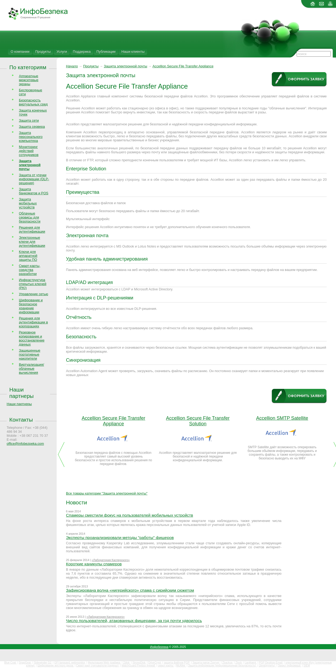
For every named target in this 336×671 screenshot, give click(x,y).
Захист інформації (289, 665)
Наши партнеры (21, 392)
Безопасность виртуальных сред (33, 102)
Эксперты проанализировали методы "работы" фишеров (120, 537)
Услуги (61, 51)
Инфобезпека (159, 646)
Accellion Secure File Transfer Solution (198, 420)
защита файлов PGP (177, 662)
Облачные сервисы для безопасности (29, 217)
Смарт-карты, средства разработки (29, 270)
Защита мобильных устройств (28, 203)
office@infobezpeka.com (25, 444)
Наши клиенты (132, 51)
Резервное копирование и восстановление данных (31, 338)
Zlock (239, 662)
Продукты (43, 51)
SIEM (307, 665)
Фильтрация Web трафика (104, 662)
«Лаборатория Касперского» (111, 560)
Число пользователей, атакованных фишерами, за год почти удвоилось (134, 620)
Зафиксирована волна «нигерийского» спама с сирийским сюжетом (130, 590)
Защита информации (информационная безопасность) (222, 665)
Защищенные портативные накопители (29, 354)
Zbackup (227, 662)
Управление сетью (33, 294)
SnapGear (25, 662)
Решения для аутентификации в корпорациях (33, 322)
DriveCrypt (155, 662)
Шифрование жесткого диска (56, 665)
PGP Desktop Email (271, 662)
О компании (20, 51)
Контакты (21, 420)
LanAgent (251, 662)
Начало (72, 66)
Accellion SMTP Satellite (282, 418)
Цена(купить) (267, 665)
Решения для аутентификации (32, 229)
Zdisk (126, 662)
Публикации (106, 51)
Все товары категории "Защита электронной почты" (106, 493)
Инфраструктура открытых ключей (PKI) (32, 284)
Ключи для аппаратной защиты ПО (28, 256)
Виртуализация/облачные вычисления (31, 368)
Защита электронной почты (125, 66)
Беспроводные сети (30, 92)
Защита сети (29, 120)
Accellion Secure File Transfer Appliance (182, 66)
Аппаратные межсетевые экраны (28, 80)
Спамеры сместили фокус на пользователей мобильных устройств (129, 515)
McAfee (181, 665)
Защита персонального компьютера (31, 137)
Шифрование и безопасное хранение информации (31, 306)
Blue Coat (10, 662)
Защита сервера (32, 127)
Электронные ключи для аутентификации (32, 242)
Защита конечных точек (33, 112)
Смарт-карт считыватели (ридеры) (97, 665)
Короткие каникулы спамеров (94, 564)
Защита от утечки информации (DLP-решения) (34, 179)
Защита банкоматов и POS (33, 191)
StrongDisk (139, 662)
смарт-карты (166, 665)
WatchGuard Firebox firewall (139, 665)
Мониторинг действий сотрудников (29, 151)
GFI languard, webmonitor (70, 662)
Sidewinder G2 (43, 662)
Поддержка (82, 51)
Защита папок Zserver (206, 662)
